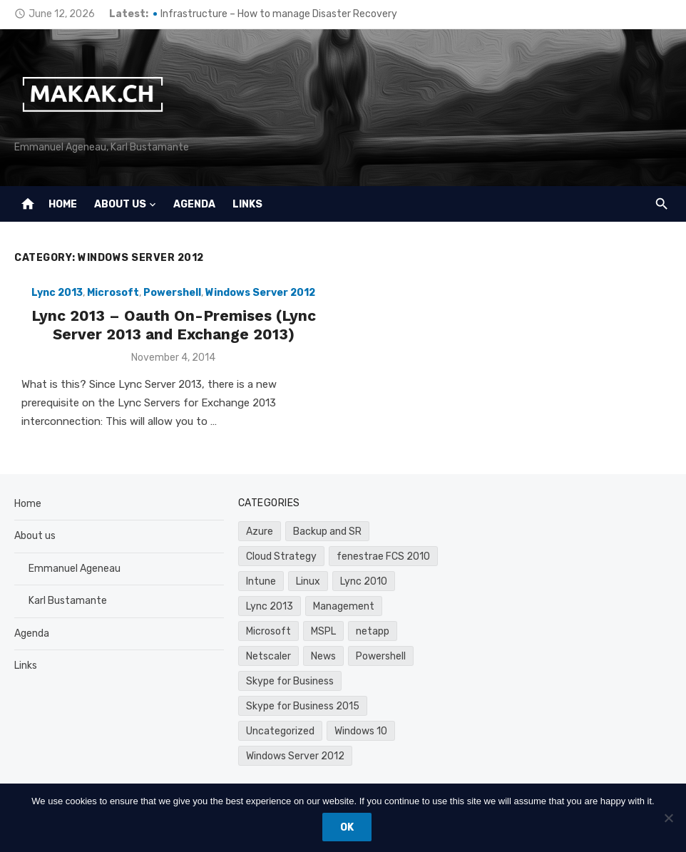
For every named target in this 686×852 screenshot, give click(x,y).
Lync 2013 (57, 293)
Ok (347, 827)
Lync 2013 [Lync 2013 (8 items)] (269, 606)
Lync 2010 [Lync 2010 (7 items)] (363, 581)
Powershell (172, 293)
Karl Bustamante (68, 601)
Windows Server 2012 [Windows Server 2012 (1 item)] (295, 756)
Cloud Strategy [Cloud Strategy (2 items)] (281, 556)
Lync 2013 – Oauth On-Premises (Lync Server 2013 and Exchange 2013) (173, 325)
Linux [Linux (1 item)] (308, 581)
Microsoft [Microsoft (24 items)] (268, 631)
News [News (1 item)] (323, 656)
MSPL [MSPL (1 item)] (323, 631)
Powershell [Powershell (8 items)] (381, 656)
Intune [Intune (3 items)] (261, 581)
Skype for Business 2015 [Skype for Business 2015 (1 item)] (302, 706)
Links (247, 204)
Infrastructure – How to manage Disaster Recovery (278, 14)
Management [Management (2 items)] (343, 606)
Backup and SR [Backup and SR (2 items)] (327, 531)
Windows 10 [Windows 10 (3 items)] (360, 731)
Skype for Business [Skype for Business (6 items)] (290, 681)
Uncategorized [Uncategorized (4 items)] (280, 731)
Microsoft (113, 293)
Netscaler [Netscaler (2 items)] (268, 656)
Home (62, 204)
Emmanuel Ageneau (75, 569)
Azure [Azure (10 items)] (259, 531)
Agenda (194, 204)
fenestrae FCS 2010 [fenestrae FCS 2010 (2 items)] (383, 556)
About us (120, 204)
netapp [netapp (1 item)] (372, 631)
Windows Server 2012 (260, 293)
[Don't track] (668, 818)
